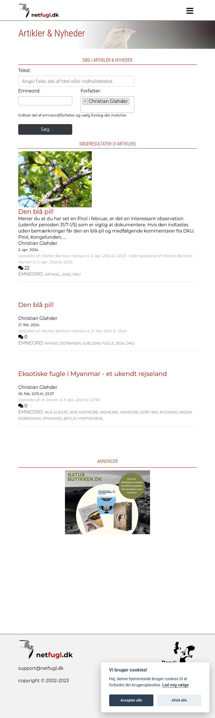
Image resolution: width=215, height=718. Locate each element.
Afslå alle (179, 700)
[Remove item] (85, 101)
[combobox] (45, 100)
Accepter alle (131, 700)
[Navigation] (190, 11)
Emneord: (29, 91)
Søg (45, 129)
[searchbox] (21, 100)
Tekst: (24, 70)
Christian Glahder (37, 243)
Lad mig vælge (175, 685)
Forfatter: (91, 91)
